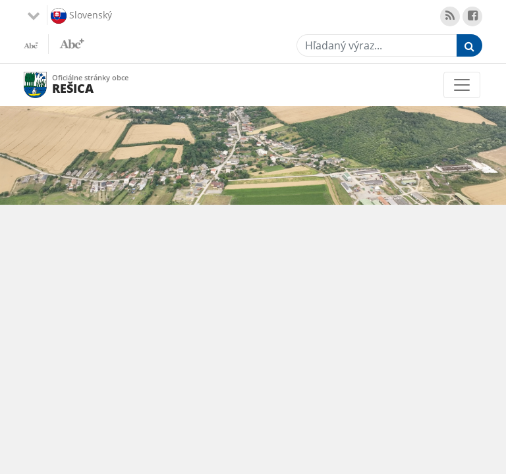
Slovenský (81, 16)
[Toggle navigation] (461, 85)
